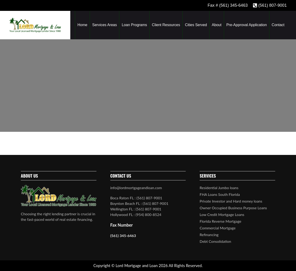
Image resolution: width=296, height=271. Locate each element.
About (217, 25)
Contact (278, 25)
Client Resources (166, 25)
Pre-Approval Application (246, 25)
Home (82, 25)
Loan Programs (134, 25)
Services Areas (104, 25)
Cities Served (196, 25)
